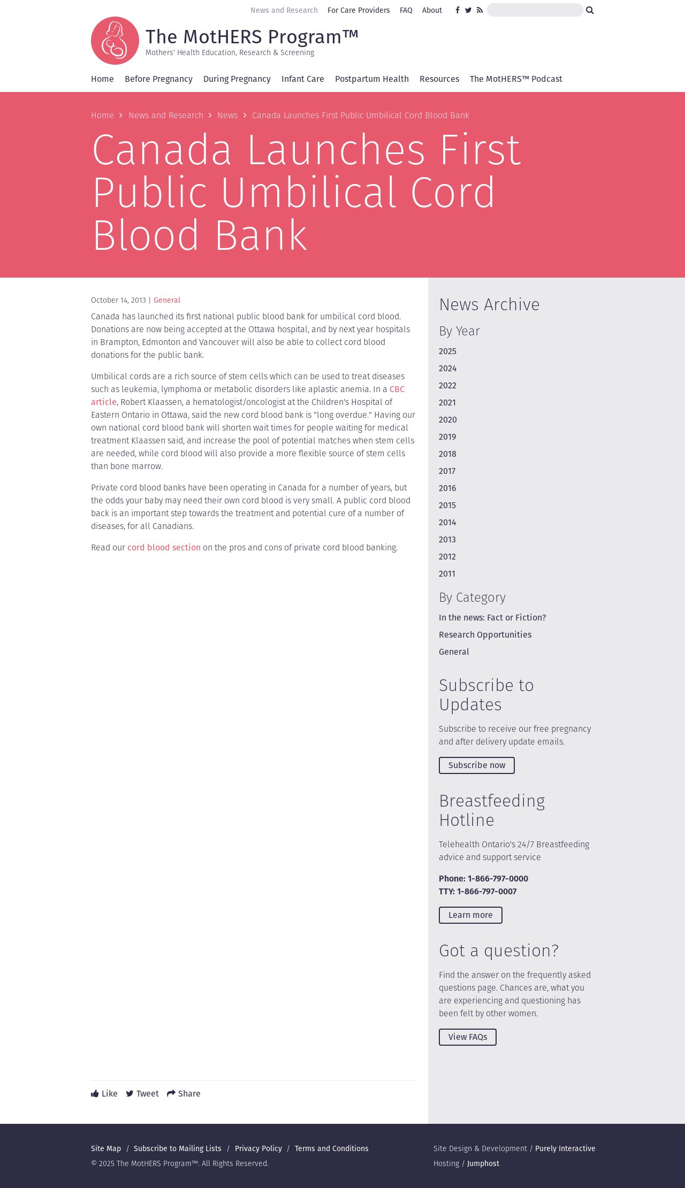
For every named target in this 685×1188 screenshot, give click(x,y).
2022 (447, 385)
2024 (448, 368)
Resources (439, 79)
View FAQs (467, 1037)
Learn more (470, 915)
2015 (447, 505)
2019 (447, 437)
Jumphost (483, 1163)
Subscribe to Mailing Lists (178, 1148)
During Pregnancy (237, 79)
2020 (448, 419)
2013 (447, 539)
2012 (447, 556)
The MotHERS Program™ (252, 36)
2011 (447, 574)
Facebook (459, 10)
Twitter (469, 10)
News (227, 115)
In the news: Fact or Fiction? (492, 617)
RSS (480, 10)
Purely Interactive (565, 1148)
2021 (447, 402)
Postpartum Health (372, 79)
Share (189, 1093)
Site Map (106, 1148)
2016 (447, 488)
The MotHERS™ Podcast (516, 79)
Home (102, 79)
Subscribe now (476, 765)
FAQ (406, 10)
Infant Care (302, 79)
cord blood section (164, 547)
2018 (447, 454)
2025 (447, 351)
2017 (447, 471)
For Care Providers (359, 10)
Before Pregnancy (159, 79)
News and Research (284, 10)
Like (110, 1093)
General (167, 300)
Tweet (147, 1093)
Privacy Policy (258, 1148)
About (432, 10)
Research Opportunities (485, 635)
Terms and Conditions (332, 1148)
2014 (447, 522)
